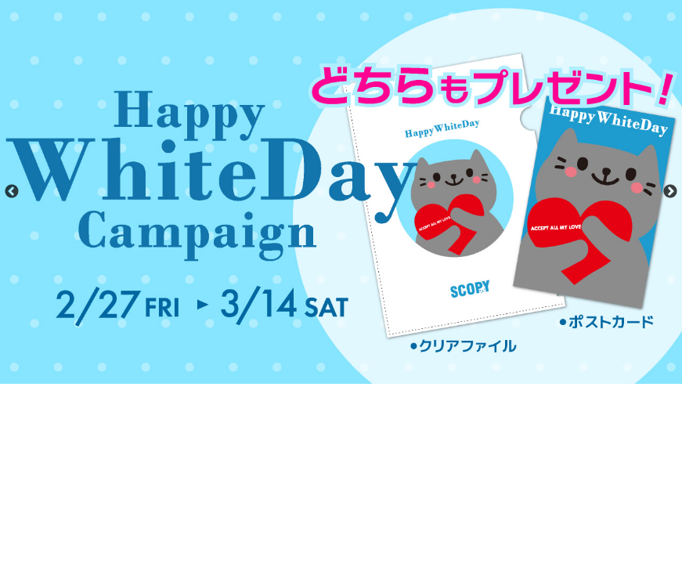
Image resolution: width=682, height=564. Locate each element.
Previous (12, 192)
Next (670, 192)
